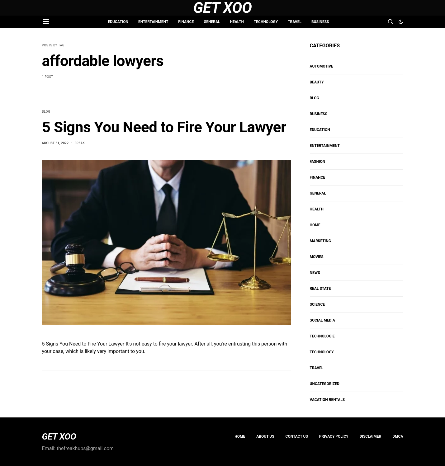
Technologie (322, 336)
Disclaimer (370, 436)
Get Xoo (222, 7)
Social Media (322, 320)
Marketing (320, 241)
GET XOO (59, 436)
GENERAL (212, 22)
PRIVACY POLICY (333, 436)
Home (239, 436)
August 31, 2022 (55, 143)
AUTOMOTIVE (321, 66)
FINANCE (186, 22)
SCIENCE (317, 304)
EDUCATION (118, 22)
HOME (315, 225)
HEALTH (237, 22)
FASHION (317, 161)
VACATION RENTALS (327, 400)
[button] (400, 21)
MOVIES (317, 257)
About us (265, 436)
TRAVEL (294, 22)
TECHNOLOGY (266, 22)
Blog (46, 111)
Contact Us (297, 436)
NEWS (315, 273)
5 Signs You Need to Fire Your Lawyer (164, 127)
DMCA (397, 436)
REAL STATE (320, 288)
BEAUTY (317, 82)
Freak (80, 143)
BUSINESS (320, 22)
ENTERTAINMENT (153, 22)
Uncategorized (324, 384)
